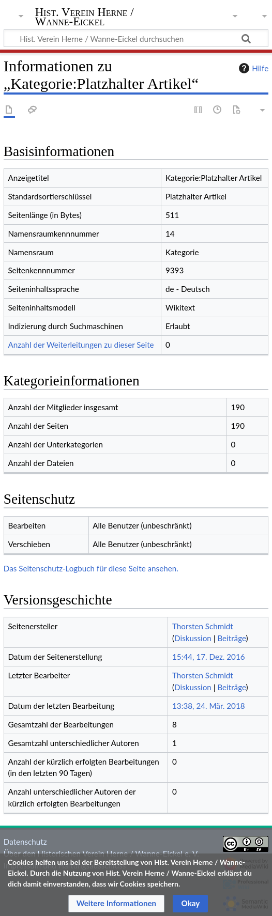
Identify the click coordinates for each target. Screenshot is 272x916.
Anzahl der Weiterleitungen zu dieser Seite (81, 344)
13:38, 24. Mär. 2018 (208, 705)
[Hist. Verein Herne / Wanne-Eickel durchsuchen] (136, 38)
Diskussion (192, 638)
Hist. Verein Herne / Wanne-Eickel (84, 18)
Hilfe (252, 68)
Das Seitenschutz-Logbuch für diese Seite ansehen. (91, 568)
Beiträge (231, 638)
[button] (116, 903)
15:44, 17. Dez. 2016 (208, 656)
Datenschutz (25, 841)
